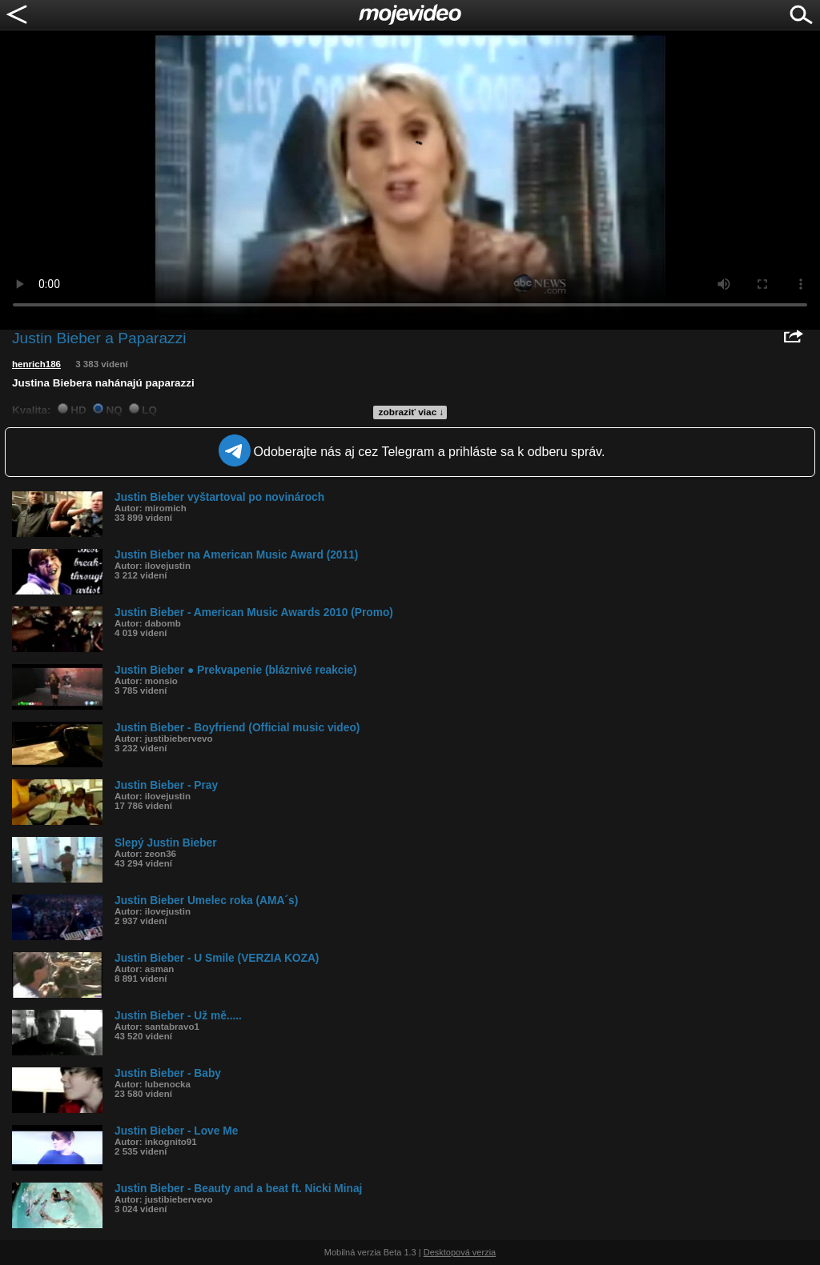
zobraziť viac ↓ (411, 412)
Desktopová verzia (460, 1252)
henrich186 (36, 364)
